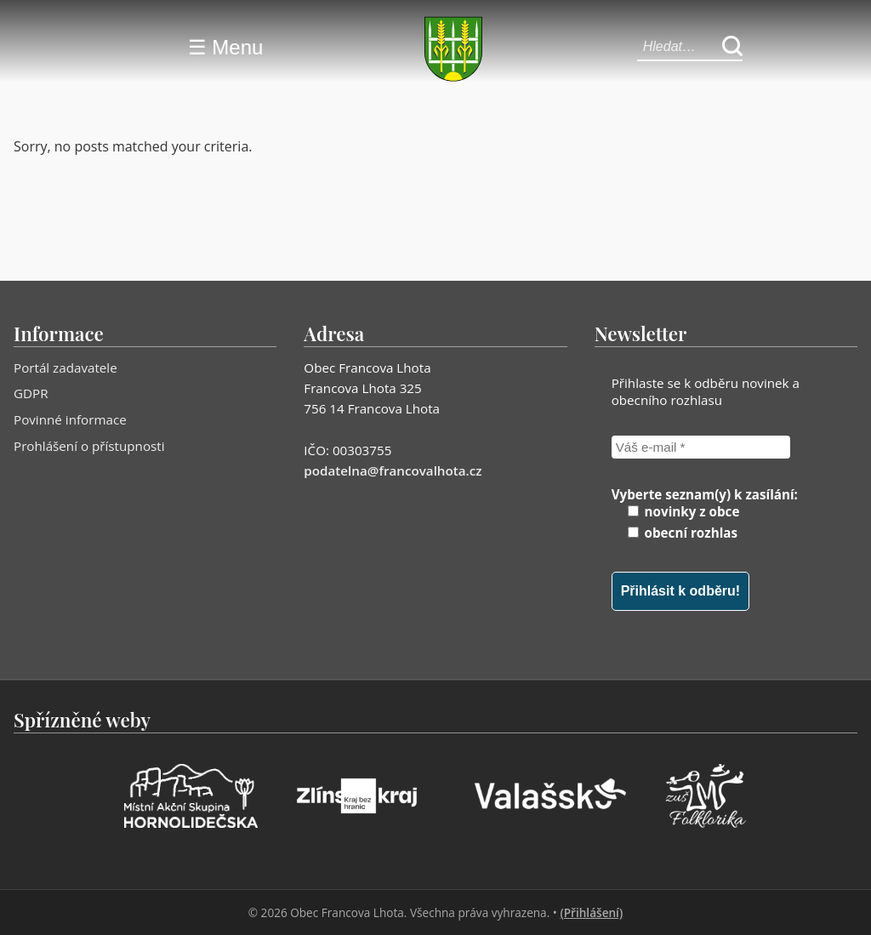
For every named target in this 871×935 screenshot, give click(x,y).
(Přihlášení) (591, 912)
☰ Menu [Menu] (226, 47)
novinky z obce (684, 511)
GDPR (31, 393)
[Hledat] (732, 47)
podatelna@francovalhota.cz (392, 470)
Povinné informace (70, 419)
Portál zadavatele (65, 367)
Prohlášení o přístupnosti (89, 445)
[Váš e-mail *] (701, 447)
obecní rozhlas (682, 532)
